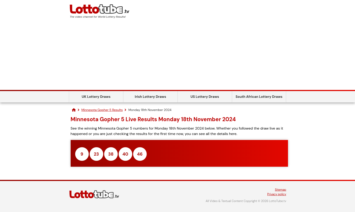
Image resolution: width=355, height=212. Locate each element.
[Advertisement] (177, 56)
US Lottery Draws (204, 96)
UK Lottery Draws (96, 96)
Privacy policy (276, 194)
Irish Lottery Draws (150, 96)
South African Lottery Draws (259, 96)
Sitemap (280, 190)
